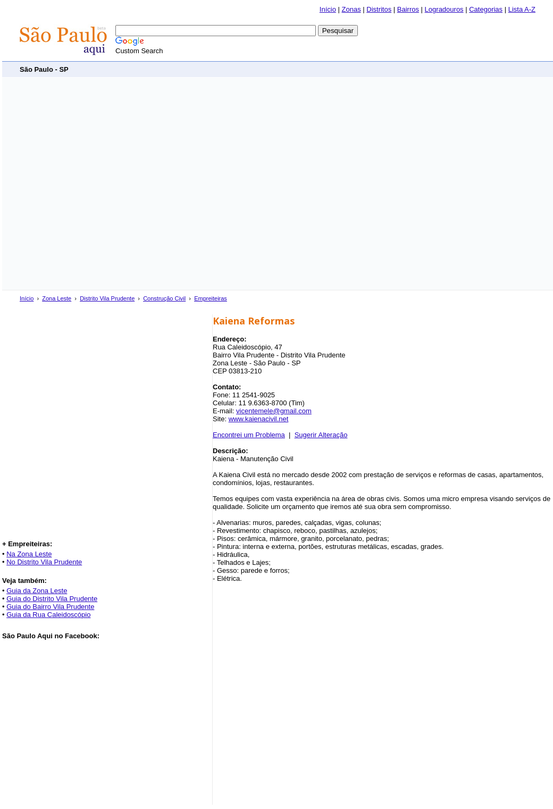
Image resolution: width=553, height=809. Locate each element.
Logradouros (444, 9)
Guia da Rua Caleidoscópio (48, 615)
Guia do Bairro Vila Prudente (50, 607)
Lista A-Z (521, 9)
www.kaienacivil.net (259, 419)
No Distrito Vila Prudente (44, 562)
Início (328, 9)
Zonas (351, 9)
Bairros (408, 9)
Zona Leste (56, 298)
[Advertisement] (106, 184)
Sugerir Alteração (321, 435)
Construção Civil (164, 298)
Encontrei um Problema (249, 435)
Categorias (485, 9)
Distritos (378, 9)
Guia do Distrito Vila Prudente (51, 599)
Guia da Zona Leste (36, 591)
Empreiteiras (210, 298)
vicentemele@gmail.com (274, 411)
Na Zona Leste (29, 554)
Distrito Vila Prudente (107, 298)
